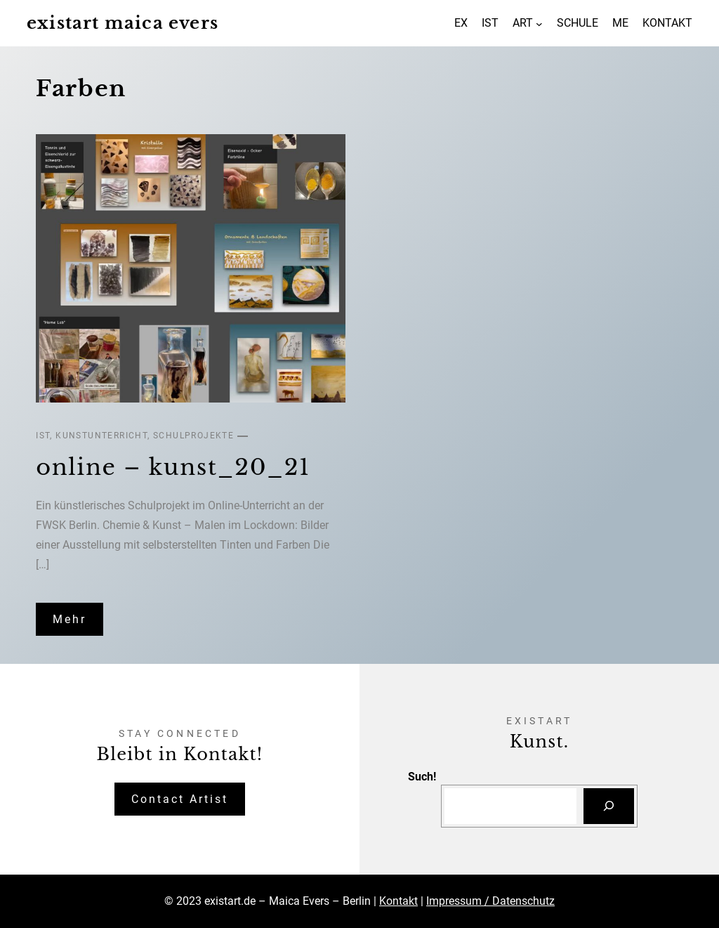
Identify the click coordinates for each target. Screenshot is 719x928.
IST (43, 435)
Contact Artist (179, 799)
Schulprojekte (193, 435)
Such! (422, 776)
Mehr (69, 619)
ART (523, 23)
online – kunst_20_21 (173, 467)
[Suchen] (608, 806)
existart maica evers (122, 23)
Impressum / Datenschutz (490, 901)
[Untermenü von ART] (539, 23)
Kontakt (398, 901)
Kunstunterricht (101, 435)
